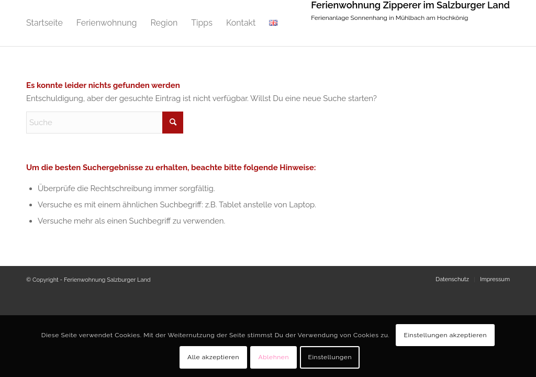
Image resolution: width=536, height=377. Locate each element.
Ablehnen (273, 357)
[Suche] (104, 123)
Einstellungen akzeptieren (445, 335)
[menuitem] (44, 23)
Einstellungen (330, 357)
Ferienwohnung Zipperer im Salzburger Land (410, 5)
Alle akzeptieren (213, 357)
